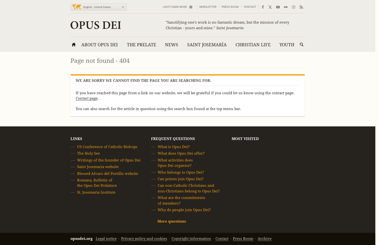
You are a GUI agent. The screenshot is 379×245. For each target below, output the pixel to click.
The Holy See (88, 153)
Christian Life (253, 44)
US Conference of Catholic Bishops (107, 147)
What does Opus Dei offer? (181, 153)
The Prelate (141, 44)
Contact (250, 7)
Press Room (230, 7)
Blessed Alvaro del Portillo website (107, 173)
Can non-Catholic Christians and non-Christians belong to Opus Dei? (189, 188)
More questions (171, 221)
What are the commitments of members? (181, 200)
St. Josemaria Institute (96, 192)
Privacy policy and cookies (144, 238)
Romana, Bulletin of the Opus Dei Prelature (97, 183)
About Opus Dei (99, 44)
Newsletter (207, 7)
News (171, 44)
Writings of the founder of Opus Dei (109, 160)
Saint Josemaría (207, 44)
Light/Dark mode (175, 7)
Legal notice (106, 238)
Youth (286, 44)
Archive (265, 238)
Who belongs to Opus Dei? (181, 172)
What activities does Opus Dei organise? (175, 163)
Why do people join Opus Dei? (184, 210)
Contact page (87, 98)
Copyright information (191, 238)
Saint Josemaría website (98, 167)
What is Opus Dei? (174, 147)
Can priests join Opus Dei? (181, 179)
